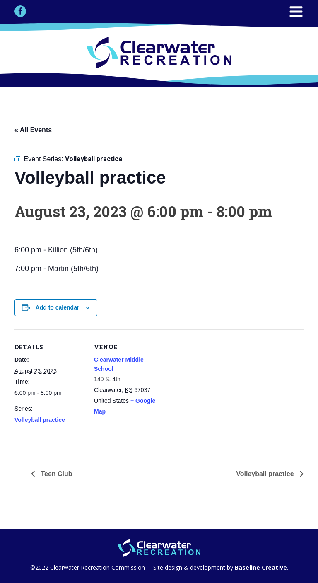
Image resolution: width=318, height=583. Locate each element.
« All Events (33, 129)
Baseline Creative (260, 567)
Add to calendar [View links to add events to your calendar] (58, 307)
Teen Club (55, 473)
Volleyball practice (39, 419)
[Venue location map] (217, 387)
